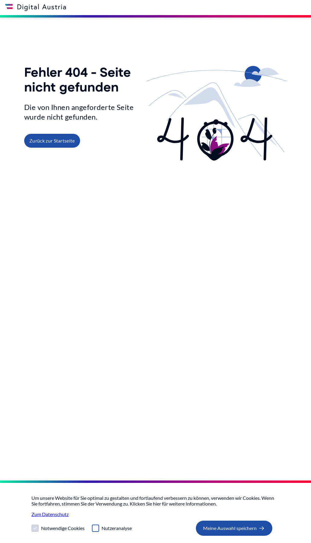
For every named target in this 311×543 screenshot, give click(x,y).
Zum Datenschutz (50, 514)
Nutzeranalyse (117, 528)
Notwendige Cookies (63, 528)
